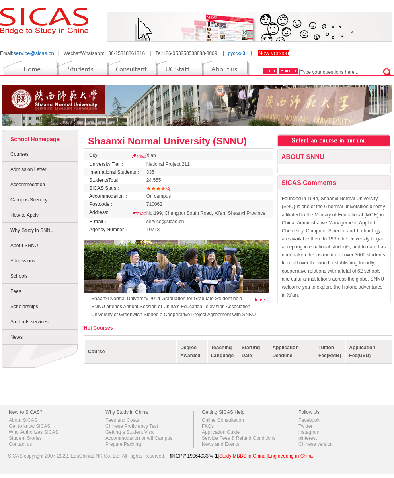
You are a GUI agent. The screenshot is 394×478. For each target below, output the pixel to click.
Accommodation (27, 184)
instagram (309, 432)
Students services (29, 322)
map (141, 156)
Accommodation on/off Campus (138, 438)
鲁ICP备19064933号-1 (194, 456)
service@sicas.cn (33, 53)
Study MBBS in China (242, 456)
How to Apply (24, 215)
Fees (15, 291)
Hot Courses (98, 328)
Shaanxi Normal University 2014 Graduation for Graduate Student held (166, 298)
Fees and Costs (122, 420)
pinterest (307, 438)
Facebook (309, 420)
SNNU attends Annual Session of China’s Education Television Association (170, 306)
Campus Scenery (28, 200)
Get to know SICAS (29, 426)
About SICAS (23, 420)
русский (236, 53)
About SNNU (24, 245)
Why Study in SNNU (32, 230)
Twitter (305, 426)
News (16, 337)
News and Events (220, 444)
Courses (19, 154)
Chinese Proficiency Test (131, 426)
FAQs (208, 426)
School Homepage (35, 139)
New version (273, 53)
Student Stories (25, 438)
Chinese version (315, 444)
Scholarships (24, 306)
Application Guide (221, 432)
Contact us (20, 444)
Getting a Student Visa (129, 432)
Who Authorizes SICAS (33, 432)
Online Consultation (223, 420)
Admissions (22, 261)
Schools (19, 276)
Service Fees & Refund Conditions (238, 438)
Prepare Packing (123, 444)
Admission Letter (28, 169)
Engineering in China (290, 456)
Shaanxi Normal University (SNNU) (167, 141)
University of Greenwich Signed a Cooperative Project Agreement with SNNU (173, 314)
